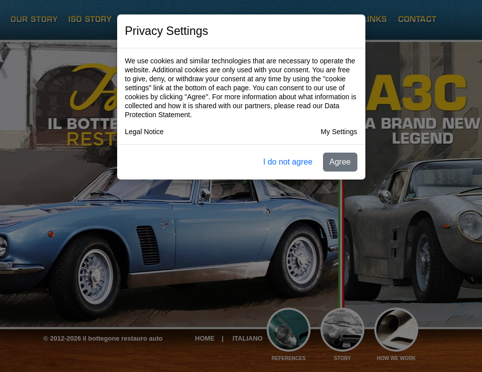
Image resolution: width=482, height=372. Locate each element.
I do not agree (288, 162)
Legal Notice (144, 132)
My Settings (339, 132)
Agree (340, 162)
